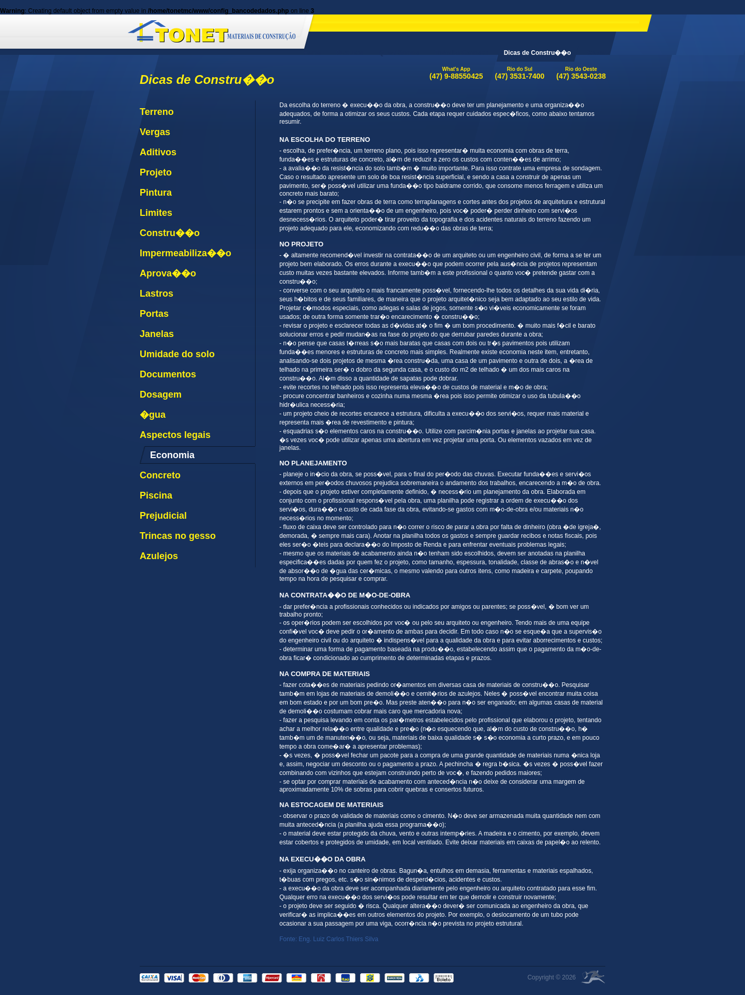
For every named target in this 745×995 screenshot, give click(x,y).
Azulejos (159, 556)
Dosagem (161, 394)
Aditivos (158, 152)
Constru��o (170, 233)
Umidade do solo (177, 354)
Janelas (157, 334)
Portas (154, 314)
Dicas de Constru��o (537, 52)
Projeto (156, 172)
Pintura (156, 192)
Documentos (168, 374)
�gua (153, 414)
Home (311, 52)
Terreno (157, 112)
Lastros (156, 293)
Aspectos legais (175, 435)
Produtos (350, 52)
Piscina (156, 495)
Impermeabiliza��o (185, 253)
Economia (172, 455)
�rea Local (593, 977)
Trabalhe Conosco (461, 52)
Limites (156, 213)
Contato (598, 52)
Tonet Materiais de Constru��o (211, 29)
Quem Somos (399, 52)
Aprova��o (168, 273)
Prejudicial (163, 515)
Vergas (155, 132)
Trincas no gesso (178, 536)
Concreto (160, 475)
